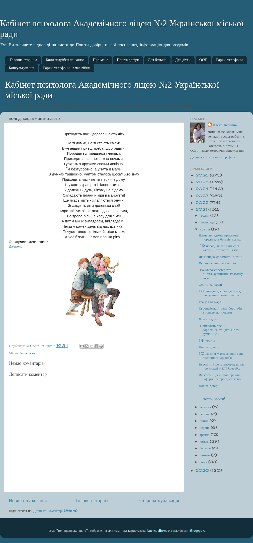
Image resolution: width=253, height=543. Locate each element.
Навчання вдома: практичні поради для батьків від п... (220, 237)
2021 (202, 209)
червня (205, 428)
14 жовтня (207, 340)
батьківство (28, 353)
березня (206, 448)
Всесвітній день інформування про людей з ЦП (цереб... (221, 366)
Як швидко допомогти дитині (220, 257)
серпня (205, 414)
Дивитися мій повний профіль (212, 157)
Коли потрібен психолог (65, 60)
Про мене (100, 60)
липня (205, 421)
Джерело (16, 246)
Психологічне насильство (217, 263)
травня (205, 435)
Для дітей (183, 60)
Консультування (21, 68)
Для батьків (157, 60)
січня (204, 462)
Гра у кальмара (210, 302)
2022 (203, 203)
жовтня (205, 229)
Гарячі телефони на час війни (66, 68)
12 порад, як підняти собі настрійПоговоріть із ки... (219, 248)
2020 (203, 470)
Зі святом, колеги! (212, 399)
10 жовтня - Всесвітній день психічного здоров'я (221, 355)
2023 (203, 196)
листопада (208, 222)
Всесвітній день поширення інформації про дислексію (220, 377)
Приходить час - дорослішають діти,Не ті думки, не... (219, 330)
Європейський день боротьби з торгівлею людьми (220, 310)
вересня (206, 407)
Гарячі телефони (229, 60)
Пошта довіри (128, 60)
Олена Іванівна (225, 125)
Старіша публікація (159, 500)
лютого (205, 455)
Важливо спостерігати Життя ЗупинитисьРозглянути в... (221, 274)
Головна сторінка (23, 60)
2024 (203, 189)
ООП (203, 60)
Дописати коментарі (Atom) (55, 511)
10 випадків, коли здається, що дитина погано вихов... (220, 293)
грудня (205, 215)
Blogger (197, 530)
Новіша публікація (28, 500)
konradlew (156, 530)
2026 (203, 175)
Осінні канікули (210, 284)
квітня (205, 441)
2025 (203, 182)
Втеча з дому (208, 319)
